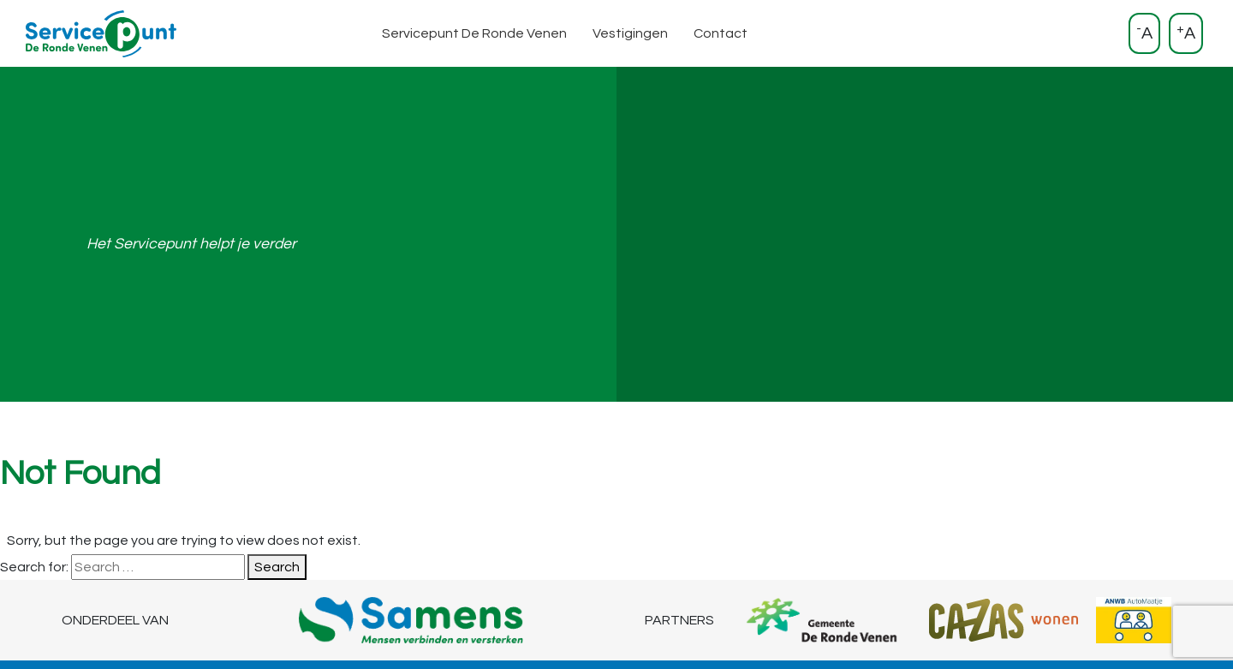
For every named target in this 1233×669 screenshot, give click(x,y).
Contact (721, 33)
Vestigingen (630, 33)
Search (277, 567)
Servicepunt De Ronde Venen (474, 33)
